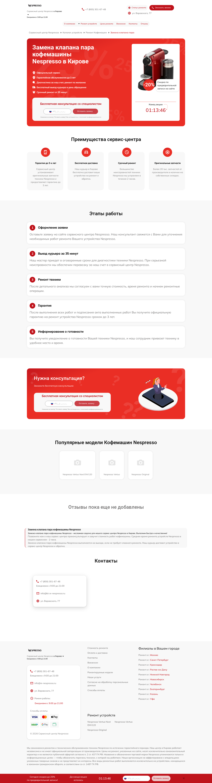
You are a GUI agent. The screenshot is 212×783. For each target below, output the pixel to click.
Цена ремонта (106, 23)
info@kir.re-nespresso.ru (50, 593)
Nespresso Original (97, 730)
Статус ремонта (137, 7)
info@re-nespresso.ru (43, 683)
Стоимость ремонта (97, 648)
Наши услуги (94, 677)
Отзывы (144, 23)
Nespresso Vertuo (123, 721)
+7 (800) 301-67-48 (95, 9)
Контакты (133, 23)
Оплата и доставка (97, 652)
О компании (69, 23)
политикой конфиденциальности (90, 117)
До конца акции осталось (78, 778)
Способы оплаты (96, 690)
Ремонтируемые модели (100, 672)
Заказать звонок (161, 7)
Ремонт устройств (89, 23)
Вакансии (120, 23)
